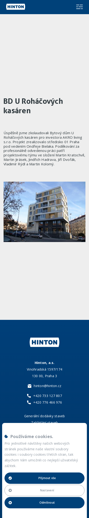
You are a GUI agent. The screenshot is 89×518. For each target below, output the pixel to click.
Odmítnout (32, 503)
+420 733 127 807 (47, 395)
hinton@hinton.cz (47, 386)
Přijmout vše (32, 478)
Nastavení (31, 490)
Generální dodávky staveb (44, 416)
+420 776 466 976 (47, 402)
